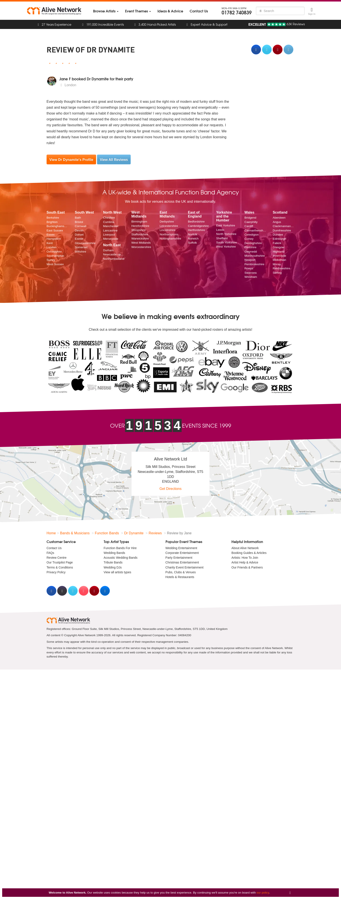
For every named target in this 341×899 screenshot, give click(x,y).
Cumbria (108, 222)
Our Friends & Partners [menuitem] (247, 567)
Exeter (79, 238)
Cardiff (248, 226)
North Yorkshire (226, 234)
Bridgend (250, 217)
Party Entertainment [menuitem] (178, 557)
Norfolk (192, 234)
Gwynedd (250, 251)
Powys (248, 268)
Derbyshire (167, 221)
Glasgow (278, 247)
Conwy (249, 238)
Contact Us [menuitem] (54, 548)
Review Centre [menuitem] (57, 557)
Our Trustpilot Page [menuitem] (60, 562)
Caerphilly (250, 222)
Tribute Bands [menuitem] (113, 562)
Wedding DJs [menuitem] (113, 567)
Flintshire (250, 247)
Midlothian (279, 259)
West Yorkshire (226, 246)
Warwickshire (140, 238)
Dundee (278, 234)
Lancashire (110, 230)
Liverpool (109, 234)
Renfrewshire (281, 268)
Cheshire (109, 217)
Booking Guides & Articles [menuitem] (248, 553)
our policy (263, 892)
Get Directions (170, 489)
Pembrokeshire (254, 264)
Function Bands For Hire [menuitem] (120, 548)
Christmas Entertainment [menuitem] (182, 562)
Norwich (193, 238)
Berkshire (53, 217)
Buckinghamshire (57, 226)
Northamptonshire (170, 234)
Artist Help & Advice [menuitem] (244, 562)
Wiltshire (80, 251)
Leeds (220, 229)
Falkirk (277, 243)
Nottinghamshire (170, 238)
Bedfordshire (196, 221)
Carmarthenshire (255, 230)
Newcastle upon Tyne (114, 254)
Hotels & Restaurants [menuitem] (179, 577)
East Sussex (55, 230)
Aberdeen (279, 217)
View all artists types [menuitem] (117, 572)
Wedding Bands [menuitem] (114, 553)
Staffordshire (139, 234)
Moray (277, 264)
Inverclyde (279, 255)
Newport (250, 259)
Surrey (51, 259)
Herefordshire (140, 226)
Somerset (81, 247)
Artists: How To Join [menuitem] (244, 557)
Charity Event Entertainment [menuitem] (184, 567)
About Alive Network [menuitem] (245, 548)
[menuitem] (106, 11)
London (51, 247)
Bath (78, 217)
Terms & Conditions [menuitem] (60, 567)
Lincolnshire (168, 230)
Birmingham (139, 221)
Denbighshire (253, 243)
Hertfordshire (196, 230)
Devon (79, 230)
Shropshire (138, 230)
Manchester (111, 226)
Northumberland (113, 258)
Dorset (79, 234)
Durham (108, 250)
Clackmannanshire (283, 226)
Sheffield (222, 238)
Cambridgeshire (198, 226)
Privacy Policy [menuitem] (56, 572)
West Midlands (141, 242)
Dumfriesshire (282, 230)
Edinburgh (279, 238)
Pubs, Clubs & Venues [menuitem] (180, 572)
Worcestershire (141, 247)
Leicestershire (169, 226)
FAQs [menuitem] (50, 553)
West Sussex (55, 264)
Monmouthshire (254, 255)
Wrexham (250, 276)
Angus (277, 222)
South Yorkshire (226, 242)
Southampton (55, 255)
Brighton (52, 222)
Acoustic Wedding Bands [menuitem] (120, 557)
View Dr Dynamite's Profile (71, 160)
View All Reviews (114, 160)
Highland (278, 251)
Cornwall (80, 226)
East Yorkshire (225, 225)
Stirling (277, 272)
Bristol (79, 222)
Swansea (250, 272)
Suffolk (192, 242)
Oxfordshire (54, 251)
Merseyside (110, 238)
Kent (50, 243)
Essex (51, 234)
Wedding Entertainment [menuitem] (181, 548)
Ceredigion (251, 234)
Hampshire (54, 238)
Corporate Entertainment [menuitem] (182, 553)
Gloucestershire (85, 243)
